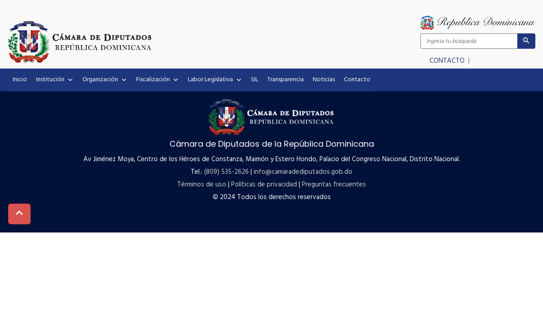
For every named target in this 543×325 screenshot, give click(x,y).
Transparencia (285, 79)
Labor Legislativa (215, 80)
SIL (254, 79)
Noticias (324, 79)
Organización (104, 80)
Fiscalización (157, 80)
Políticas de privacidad (264, 184)
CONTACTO (447, 61)
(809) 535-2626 (226, 172)
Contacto (357, 79)
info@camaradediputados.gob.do (303, 172)
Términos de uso (201, 184)
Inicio (20, 79)
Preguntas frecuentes (334, 184)
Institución (54, 80)
